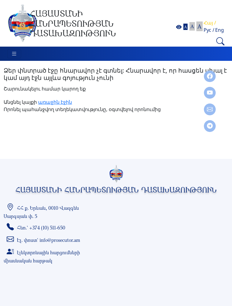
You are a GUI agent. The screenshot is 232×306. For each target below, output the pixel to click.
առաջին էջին (55, 102)
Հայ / (210, 22)
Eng (219, 30)
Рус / (209, 30)
